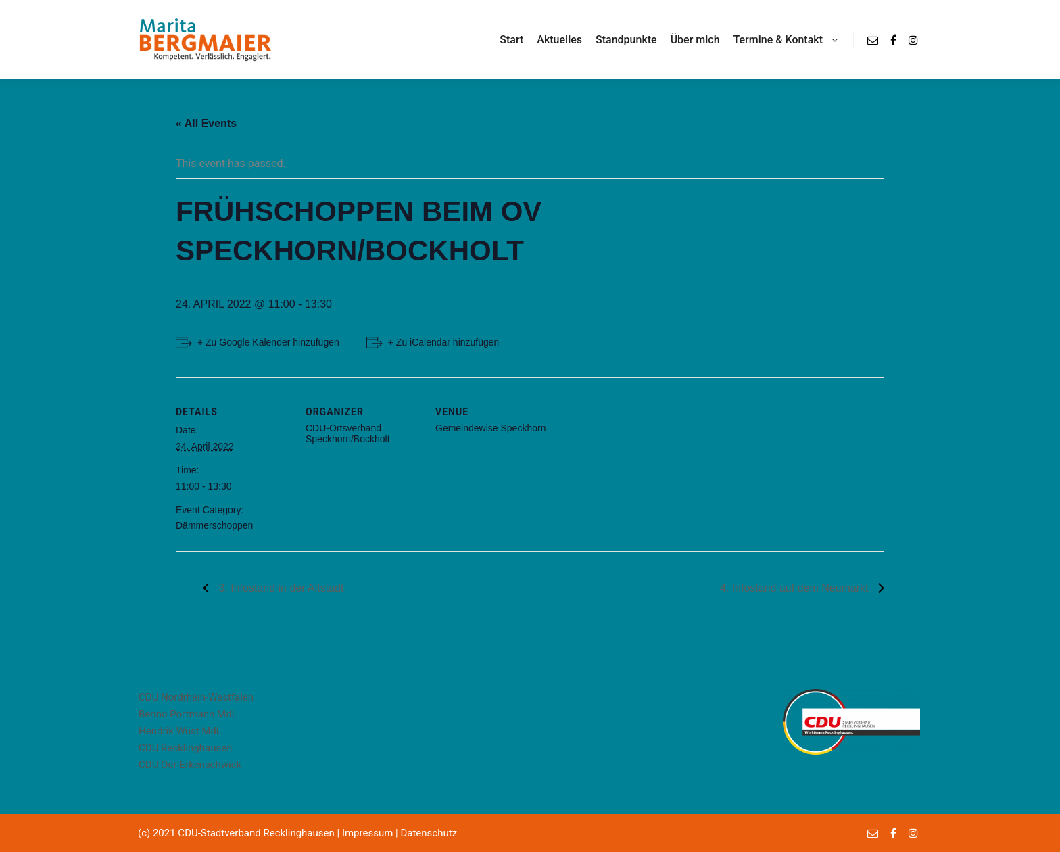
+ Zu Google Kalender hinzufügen (268, 342)
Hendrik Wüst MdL (180, 731)
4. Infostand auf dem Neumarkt (795, 588)
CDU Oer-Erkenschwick (190, 765)
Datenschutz (428, 833)
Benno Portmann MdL (188, 714)
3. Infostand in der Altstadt (279, 588)
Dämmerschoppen (214, 525)
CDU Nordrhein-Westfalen (196, 697)
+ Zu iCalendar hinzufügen (444, 342)
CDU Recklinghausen (185, 748)
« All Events (206, 123)
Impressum (367, 833)
